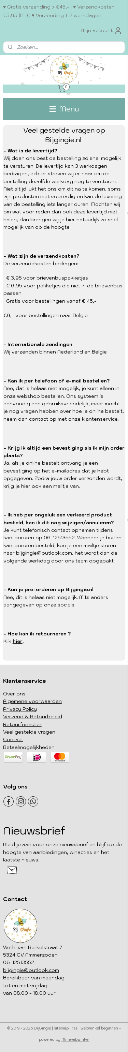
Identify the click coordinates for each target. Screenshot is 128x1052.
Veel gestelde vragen (30, 732)
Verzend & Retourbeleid (32, 716)
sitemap (61, 1028)
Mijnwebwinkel (75, 1039)
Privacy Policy (20, 709)
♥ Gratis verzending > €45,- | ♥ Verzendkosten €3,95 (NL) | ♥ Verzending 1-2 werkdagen (59, 11)
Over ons (15, 694)
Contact (13, 739)
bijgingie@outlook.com (31, 970)
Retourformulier (22, 724)
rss (74, 1028)
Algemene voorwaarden (32, 701)
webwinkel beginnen (99, 1028)
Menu (64, 109)
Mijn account (101, 31)
